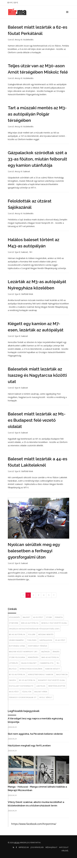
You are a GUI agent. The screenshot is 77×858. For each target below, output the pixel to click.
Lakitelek (40, 686)
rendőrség (33, 657)
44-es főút (14, 692)
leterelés (13, 663)
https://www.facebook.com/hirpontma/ (33, 823)
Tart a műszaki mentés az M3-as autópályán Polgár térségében (37, 114)
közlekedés (28, 39)
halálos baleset (29, 663)
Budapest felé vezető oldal (51, 680)
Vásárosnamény (16, 640)
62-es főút (38, 617)
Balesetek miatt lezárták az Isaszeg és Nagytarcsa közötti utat (37, 375)
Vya (16, 252)
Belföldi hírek (27, 294)
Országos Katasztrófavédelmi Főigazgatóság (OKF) (34, 629)
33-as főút (60, 640)
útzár (49, 617)
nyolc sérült (45, 697)
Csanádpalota (46, 663)
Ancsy (17, 39)
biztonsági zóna (17, 646)
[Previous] (23, 595)
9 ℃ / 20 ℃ (12, 2)
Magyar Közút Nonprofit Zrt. (23, 652)
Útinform (13, 623)
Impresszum (24, 847)
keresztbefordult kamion (40, 674)
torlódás (31, 640)
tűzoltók (26, 692)
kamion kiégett (52, 669)
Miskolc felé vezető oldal (54, 623)
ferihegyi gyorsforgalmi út (22, 697)
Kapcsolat (63, 847)
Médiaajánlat (51, 847)
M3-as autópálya (17, 634)
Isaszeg (12, 680)
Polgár (31, 634)
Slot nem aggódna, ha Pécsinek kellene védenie (35, 733)
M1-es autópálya (27, 680)
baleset (26, 171)
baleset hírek (40, 692)
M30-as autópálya (29, 623)
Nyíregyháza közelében (31, 669)
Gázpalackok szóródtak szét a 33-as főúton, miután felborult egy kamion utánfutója (37, 159)
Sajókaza (45, 652)
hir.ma (17, 842)
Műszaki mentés (45, 634)
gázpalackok (45, 640)
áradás (56, 652)
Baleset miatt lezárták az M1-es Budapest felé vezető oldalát (37, 420)
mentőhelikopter (56, 686)
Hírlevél (65, 850)
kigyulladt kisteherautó (21, 686)
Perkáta (59, 617)
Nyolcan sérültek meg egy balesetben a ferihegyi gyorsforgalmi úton (34, 551)
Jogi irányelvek (37, 847)
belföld (13, 669)
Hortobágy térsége (37, 646)
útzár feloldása (17, 657)
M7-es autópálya (17, 674)
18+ (31, 252)
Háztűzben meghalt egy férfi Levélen (29, 745)
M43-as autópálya (50, 657)
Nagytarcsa (62, 674)
